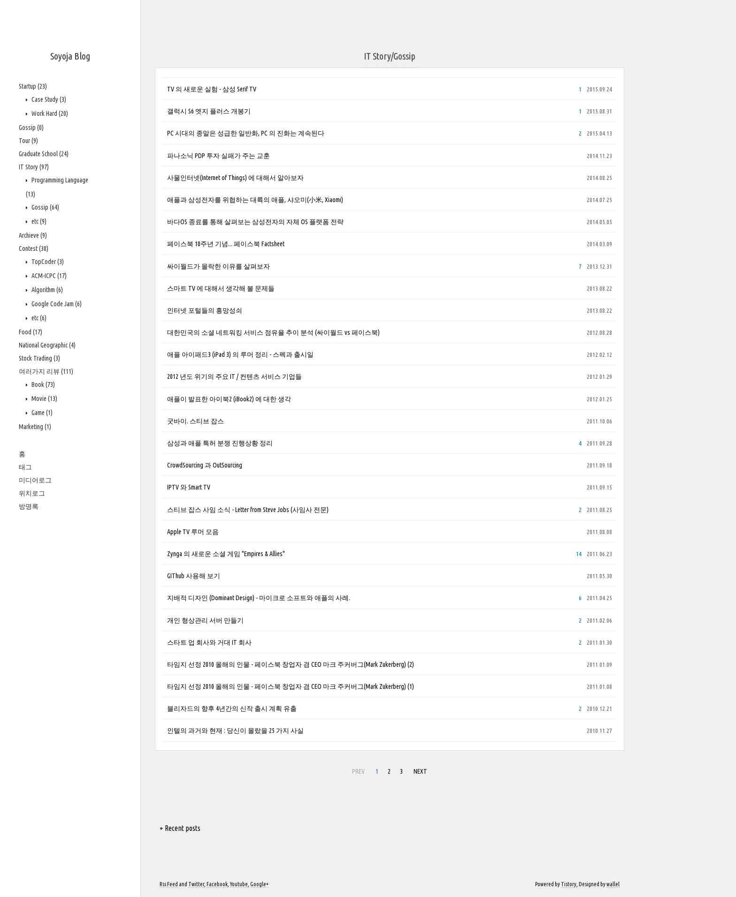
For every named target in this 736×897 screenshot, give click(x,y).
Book (42, 384)
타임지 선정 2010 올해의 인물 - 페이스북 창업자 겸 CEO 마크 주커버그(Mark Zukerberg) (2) (290, 664)
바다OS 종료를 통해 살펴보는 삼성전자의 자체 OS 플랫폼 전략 (255, 222)
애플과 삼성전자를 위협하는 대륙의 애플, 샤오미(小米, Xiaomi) (255, 200)
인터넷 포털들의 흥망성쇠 (204, 310)
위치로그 (32, 493)
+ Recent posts (180, 828)
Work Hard (49, 113)
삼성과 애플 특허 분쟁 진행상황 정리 (220, 443)
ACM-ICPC (48, 275)
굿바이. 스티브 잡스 (195, 421)
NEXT (420, 771)
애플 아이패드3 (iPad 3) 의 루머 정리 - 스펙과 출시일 (240, 354)
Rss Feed (169, 884)
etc (38, 221)
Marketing (35, 426)
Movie (43, 398)
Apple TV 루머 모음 (193, 531)
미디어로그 (35, 480)
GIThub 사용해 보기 (193, 576)
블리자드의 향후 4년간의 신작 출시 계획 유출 (232, 708)
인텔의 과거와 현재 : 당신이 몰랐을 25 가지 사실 (235, 730)
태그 (25, 467)
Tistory (568, 884)
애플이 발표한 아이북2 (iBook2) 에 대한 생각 (229, 399)
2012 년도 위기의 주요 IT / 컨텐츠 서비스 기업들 (234, 376)
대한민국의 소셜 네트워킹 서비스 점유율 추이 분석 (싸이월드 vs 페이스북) (273, 332)
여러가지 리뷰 (46, 371)
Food (30, 332)
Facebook (217, 884)
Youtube (239, 884)
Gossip (31, 127)
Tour (28, 140)
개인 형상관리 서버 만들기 (205, 620)
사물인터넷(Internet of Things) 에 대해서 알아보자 (235, 177)
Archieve (33, 235)
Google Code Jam (56, 304)
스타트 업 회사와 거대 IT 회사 (209, 642)
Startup (33, 86)
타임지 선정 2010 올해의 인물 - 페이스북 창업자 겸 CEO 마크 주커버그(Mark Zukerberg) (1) (290, 686)
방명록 (28, 506)
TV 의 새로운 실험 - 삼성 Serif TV (211, 89)
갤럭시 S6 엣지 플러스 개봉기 (209, 111)
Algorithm (46, 290)
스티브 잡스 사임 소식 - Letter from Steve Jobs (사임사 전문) (248, 509)
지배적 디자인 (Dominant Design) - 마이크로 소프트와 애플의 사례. (258, 598)
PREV (358, 771)
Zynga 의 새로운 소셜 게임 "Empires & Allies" (226, 554)
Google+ (259, 884)
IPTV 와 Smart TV (188, 487)
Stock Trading (39, 358)
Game (41, 412)
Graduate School (44, 154)
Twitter (196, 884)
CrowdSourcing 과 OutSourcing (204, 465)
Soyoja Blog (70, 56)
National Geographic (47, 345)
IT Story (34, 167)
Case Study (48, 99)
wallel (613, 884)
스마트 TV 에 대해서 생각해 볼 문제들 (221, 288)
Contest (33, 248)
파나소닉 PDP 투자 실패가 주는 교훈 (218, 155)
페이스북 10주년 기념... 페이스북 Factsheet (225, 244)
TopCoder (47, 261)
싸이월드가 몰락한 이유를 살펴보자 (218, 266)
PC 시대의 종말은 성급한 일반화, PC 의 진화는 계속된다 (245, 133)
